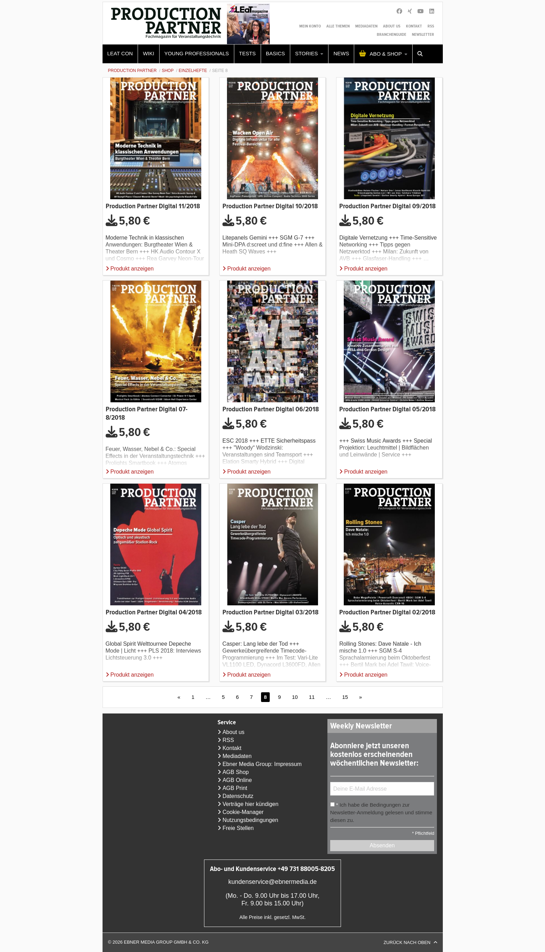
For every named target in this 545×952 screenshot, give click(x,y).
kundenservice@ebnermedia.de (272, 881)
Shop (167, 70)
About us (391, 26)
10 (295, 697)
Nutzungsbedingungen (250, 820)
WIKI (148, 53)
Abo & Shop (385, 54)
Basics (275, 53)
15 (345, 697)
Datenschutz (237, 796)
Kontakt (414, 26)
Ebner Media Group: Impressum (262, 764)
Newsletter (423, 34)
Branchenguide (391, 34)
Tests (247, 53)
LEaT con (120, 53)
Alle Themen (338, 26)
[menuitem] (120, 54)
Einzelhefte (193, 70)
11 (312, 697)
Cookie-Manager (242, 812)
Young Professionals (196, 53)
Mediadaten (366, 26)
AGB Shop (235, 772)
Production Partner (132, 70)
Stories (306, 53)
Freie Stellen (238, 828)
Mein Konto (310, 26)
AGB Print (234, 788)
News (341, 53)
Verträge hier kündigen (250, 804)
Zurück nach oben (406, 942)
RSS (431, 26)
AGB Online (237, 780)
